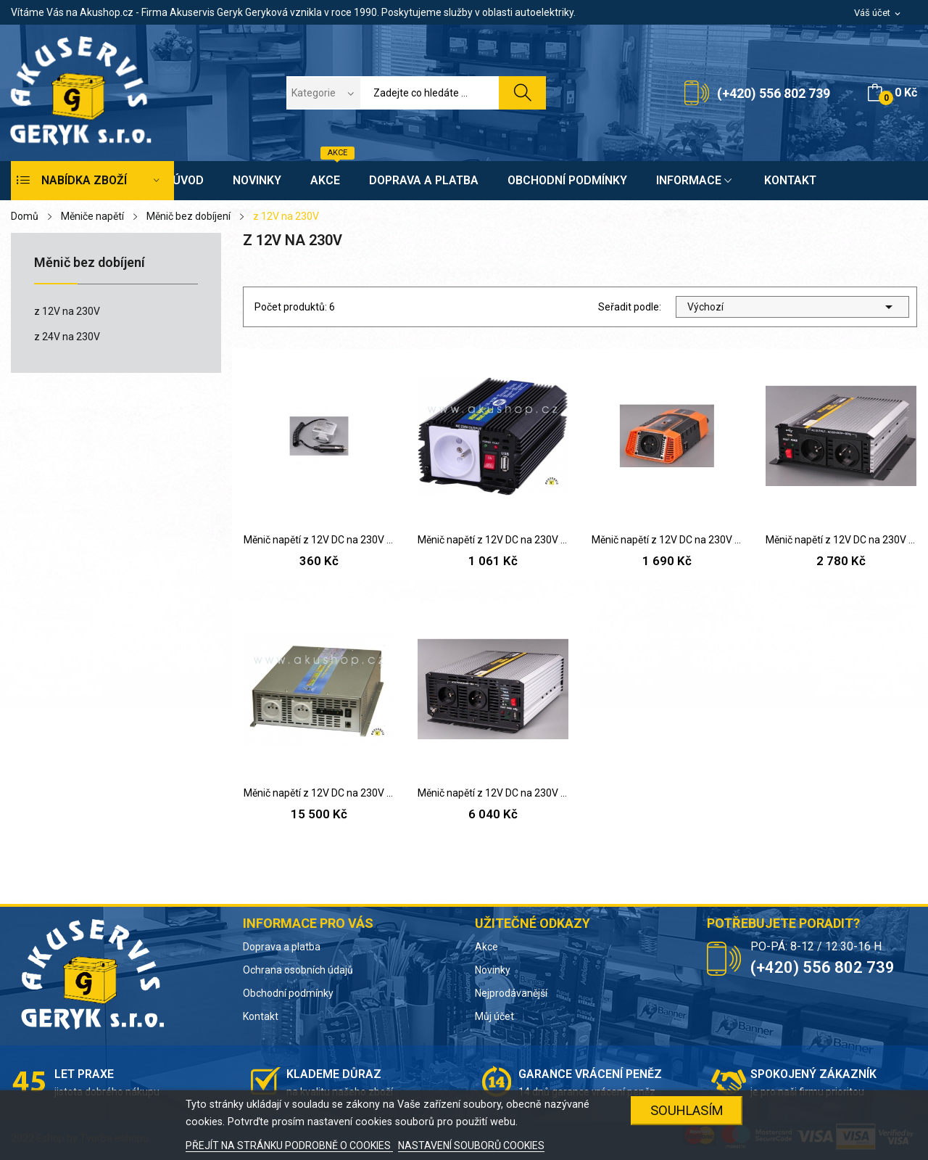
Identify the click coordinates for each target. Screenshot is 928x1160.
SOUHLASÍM (687, 1110)
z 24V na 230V (67, 336)
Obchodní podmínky (288, 993)
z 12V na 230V (67, 311)
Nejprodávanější (511, 993)
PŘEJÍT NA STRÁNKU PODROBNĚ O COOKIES (289, 1145)
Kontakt (260, 1016)
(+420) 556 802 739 (773, 93)
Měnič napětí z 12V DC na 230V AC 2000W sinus (319, 793)
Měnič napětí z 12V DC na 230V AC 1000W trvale (841, 540)
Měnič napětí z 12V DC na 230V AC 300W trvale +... (493, 540)
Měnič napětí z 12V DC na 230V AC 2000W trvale (493, 793)
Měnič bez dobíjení (89, 263)
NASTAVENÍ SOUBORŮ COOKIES (471, 1145)
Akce (486, 947)
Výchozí (792, 307)
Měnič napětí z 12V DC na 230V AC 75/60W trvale (319, 540)
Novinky (492, 970)
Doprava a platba (281, 947)
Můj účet (494, 1016)
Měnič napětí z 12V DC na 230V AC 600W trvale (667, 540)
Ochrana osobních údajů (298, 970)
